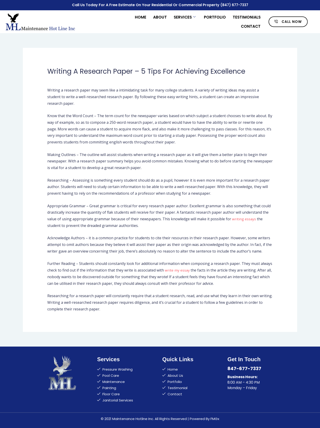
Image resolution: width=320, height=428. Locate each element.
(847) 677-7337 (234, 4)
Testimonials (247, 16)
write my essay (177, 269)
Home (140, 16)
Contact (251, 25)
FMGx (215, 418)
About (160, 16)
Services (185, 16)
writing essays (244, 218)
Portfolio (215, 16)
